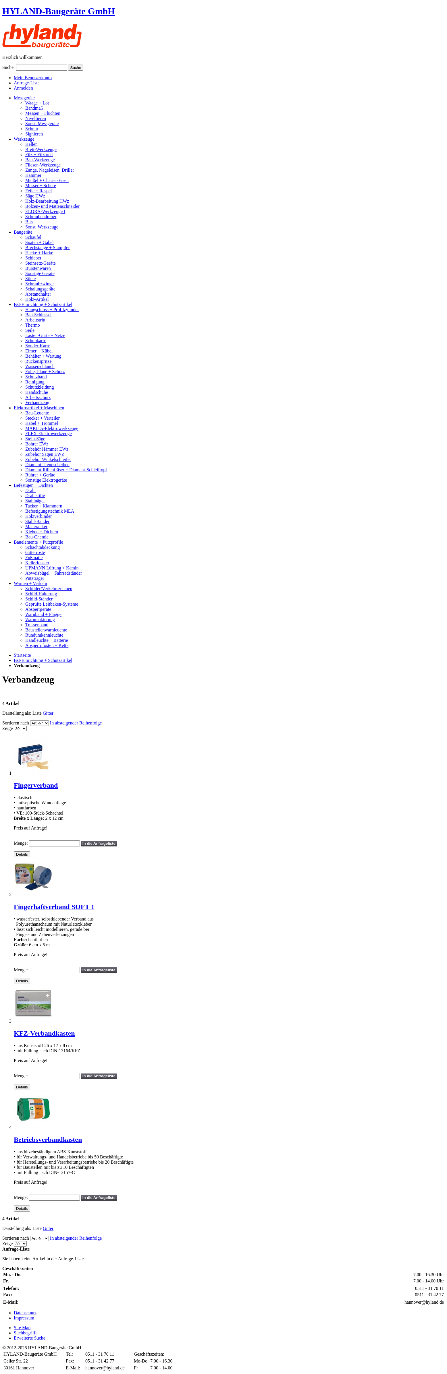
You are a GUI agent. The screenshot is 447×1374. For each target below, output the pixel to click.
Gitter (48, 713)
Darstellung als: (16, 713)
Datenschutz (25, 1312)
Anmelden (23, 88)
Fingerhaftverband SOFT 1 (54, 906)
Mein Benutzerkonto (33, 77)
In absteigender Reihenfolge (76, 722)
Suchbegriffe (25, 1332)
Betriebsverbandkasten (48, 1139)
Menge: (21, 843)
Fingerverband (36, 785)
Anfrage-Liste (27, 82)
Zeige (7, 728)
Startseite (22, 655)
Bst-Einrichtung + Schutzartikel (43, 660)
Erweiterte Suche (29, 1338)
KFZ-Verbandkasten (44, 1033)
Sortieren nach (15, 722)
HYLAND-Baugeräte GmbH (58, 11)
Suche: (8, 67)
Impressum (24, 1317)
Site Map (22, 1327)
